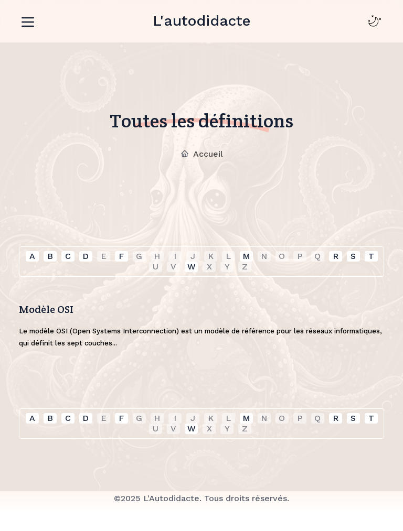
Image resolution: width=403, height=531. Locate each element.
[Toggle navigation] (28, 20)
